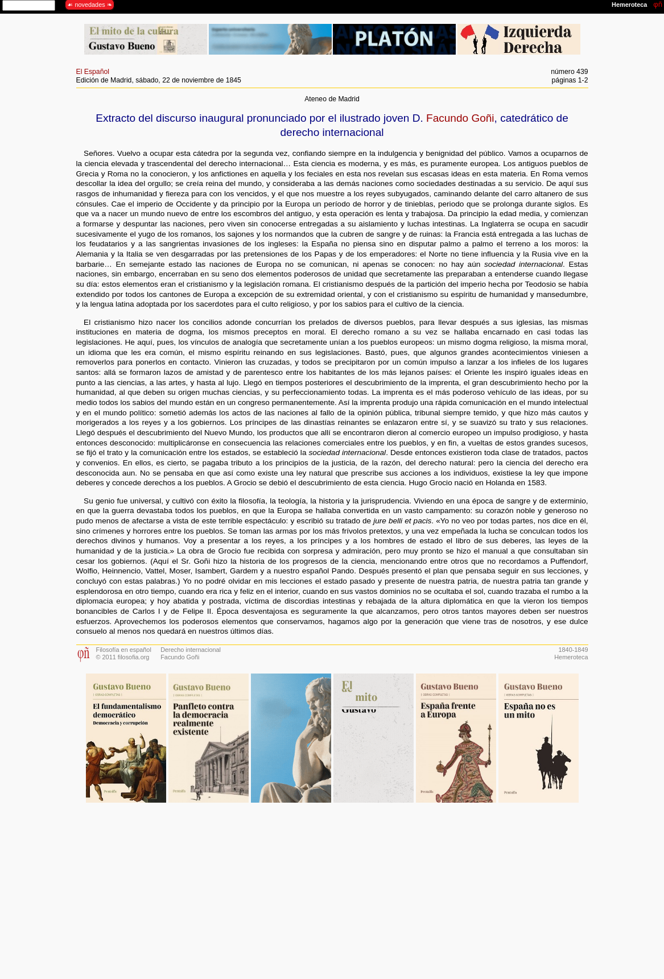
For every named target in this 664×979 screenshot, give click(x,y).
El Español (93, 72)
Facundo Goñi (460, 118)
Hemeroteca (571, 657)
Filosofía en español (123, 649)
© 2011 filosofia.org (123, 657)
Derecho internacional (190, 649)
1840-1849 (573, 649)
